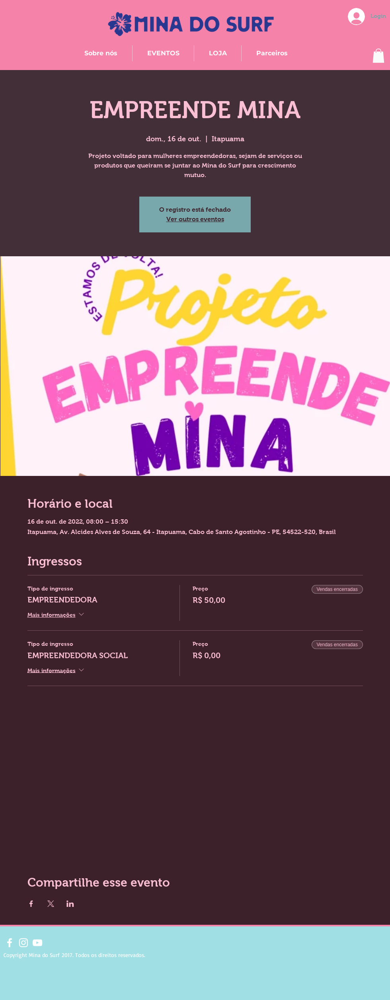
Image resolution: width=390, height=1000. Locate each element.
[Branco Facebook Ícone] (10, 943)
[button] (378, 56)
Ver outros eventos (195, 219)
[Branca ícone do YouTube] (37, 943)
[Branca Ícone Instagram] (23, 943)
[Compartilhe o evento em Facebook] (31, 904)
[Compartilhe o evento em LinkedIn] (70, 904)
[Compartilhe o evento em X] (51, 904)
